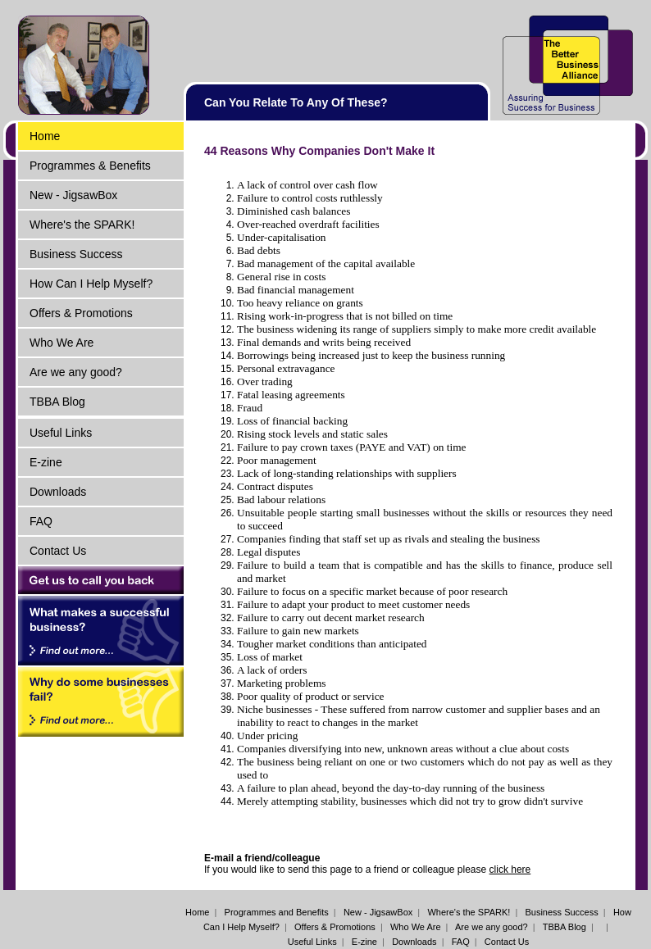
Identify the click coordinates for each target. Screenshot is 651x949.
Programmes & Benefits (90, 165)
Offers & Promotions (81, 313)
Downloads (58, 491)
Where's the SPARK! (82, 224)
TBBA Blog (57, 401)
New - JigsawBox (73, 195)
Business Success (76, 254)
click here (510, 869)
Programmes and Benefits (277, 912)
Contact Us (58, 550)
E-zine (46, 462)
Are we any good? (76, 372)
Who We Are (61, 342)
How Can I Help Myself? (91, 283)
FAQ (41, 521)
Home (45, 136)
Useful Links (61, 432)
